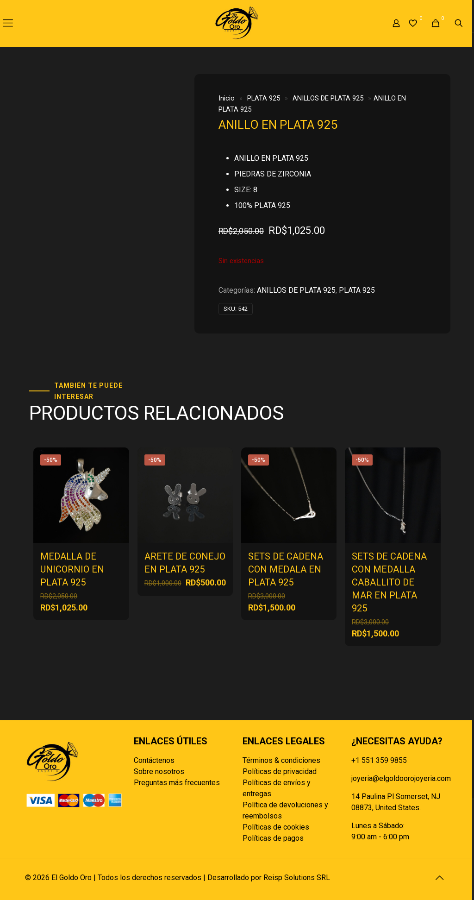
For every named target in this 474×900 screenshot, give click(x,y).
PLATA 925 (263, 98)
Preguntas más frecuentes (177, 782)
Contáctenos (154, 760)
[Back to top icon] (439, 877)
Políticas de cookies (276, 827)
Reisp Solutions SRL (296, 877)
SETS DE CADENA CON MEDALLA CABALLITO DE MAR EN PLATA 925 (389, 582)
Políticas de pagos (273, 838)
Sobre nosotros (159, 771)
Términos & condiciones (281, 760)
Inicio (226, 98)
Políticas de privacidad (280, 771)
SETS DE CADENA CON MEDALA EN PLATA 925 (285, 569)
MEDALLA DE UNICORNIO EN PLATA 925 (72, 569)
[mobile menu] (8, 23)
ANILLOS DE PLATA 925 (328, 98)
